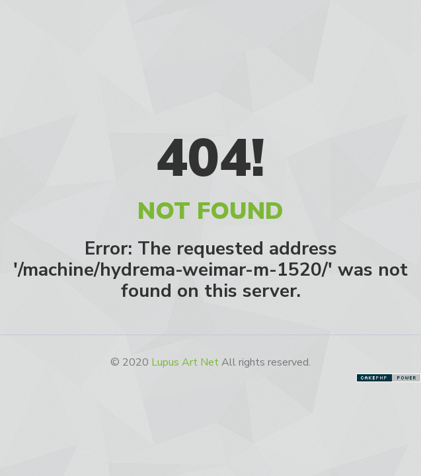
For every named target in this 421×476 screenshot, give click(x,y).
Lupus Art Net (185, 362)
